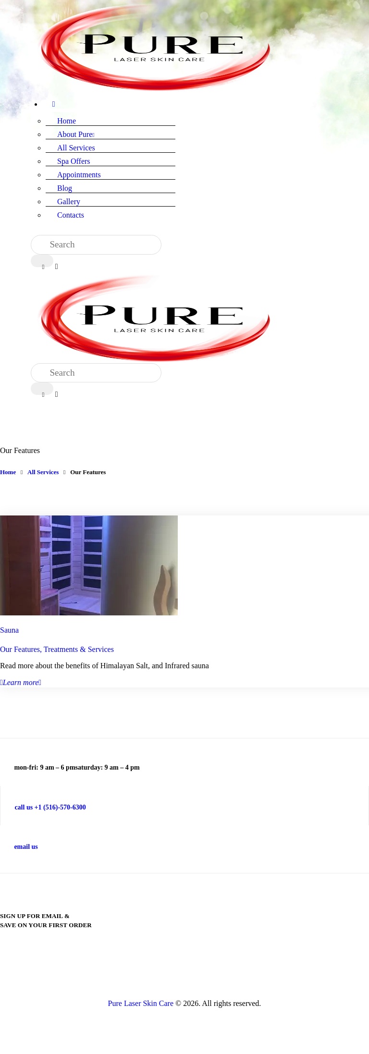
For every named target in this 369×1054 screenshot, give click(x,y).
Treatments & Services (79, 649)
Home (8, 472)
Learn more (21, 682)
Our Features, (22, 649)
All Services (43, 472)
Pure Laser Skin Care (140, 1003)
